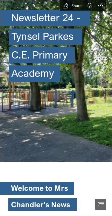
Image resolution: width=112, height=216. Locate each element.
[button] (72, 5)
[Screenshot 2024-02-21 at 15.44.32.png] (56, 81)
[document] (56, 108)
